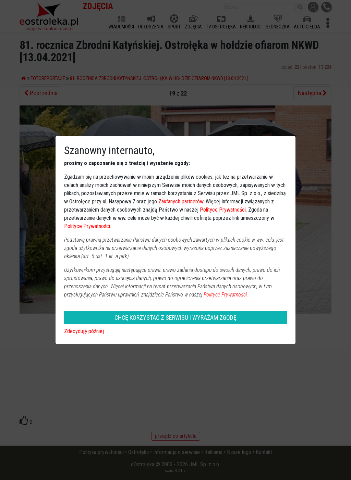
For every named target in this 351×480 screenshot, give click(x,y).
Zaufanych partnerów (180, 201)
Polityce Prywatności (223, 209)
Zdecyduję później (84, 331)
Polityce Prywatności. (226, 294)
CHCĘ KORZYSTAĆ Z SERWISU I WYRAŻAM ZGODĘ (175, 317)
